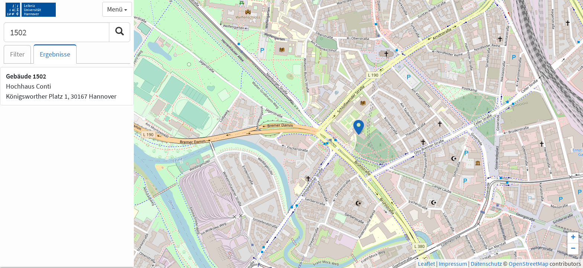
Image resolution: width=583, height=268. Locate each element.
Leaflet (426, 263)
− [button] (573, 249)
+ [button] (573, 237)
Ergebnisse (55, 54)
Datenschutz (486, 263)
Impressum (453, 263)
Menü (117, 9)
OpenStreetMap (528, 263)
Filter (17, 54)
